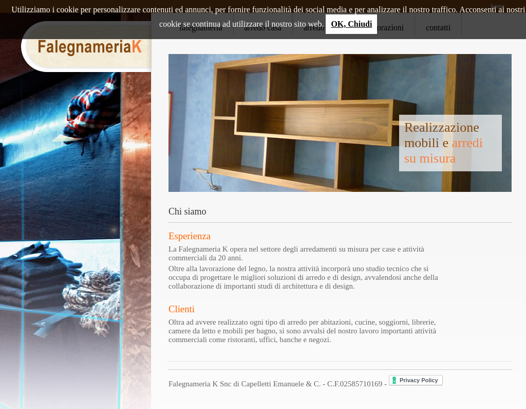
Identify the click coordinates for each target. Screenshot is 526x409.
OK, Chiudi (351, 24)
